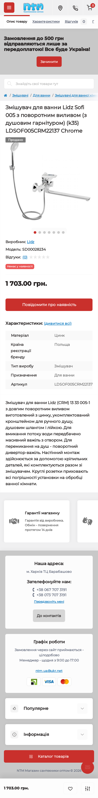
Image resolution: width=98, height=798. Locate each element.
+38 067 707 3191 (52, 589)
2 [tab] (39, 232)
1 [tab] (35, 232)
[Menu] (9, 7)
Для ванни (41, 95)
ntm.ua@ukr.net (49, 671)
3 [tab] (44, 232)
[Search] (9, 84)
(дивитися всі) (58, 323)
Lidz (30, 241)
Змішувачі (20, 95)
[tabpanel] (49, 180)
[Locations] (60, 7)
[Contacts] (75, 7)
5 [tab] (54, 232)
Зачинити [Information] (49, 62)
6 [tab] (58, 232)
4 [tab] (49, 232)
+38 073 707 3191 (51, 595)
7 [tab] (63, 232)
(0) (24, 257)
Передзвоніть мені (49, 602)
